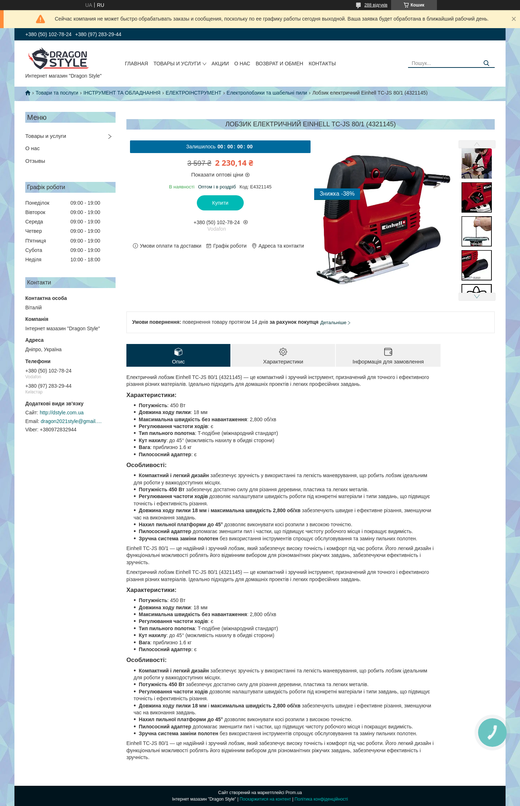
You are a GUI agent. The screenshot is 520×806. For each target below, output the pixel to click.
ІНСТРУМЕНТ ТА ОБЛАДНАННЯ (121, 92)
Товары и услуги (177, 63)
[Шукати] (486, 63)
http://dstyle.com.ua (61, 412)
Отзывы (35, 161)
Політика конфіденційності (321, 799)
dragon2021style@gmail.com (71, 421)
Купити (220, 203)
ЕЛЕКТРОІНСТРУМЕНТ (193, 92)
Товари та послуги (56, 92)
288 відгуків (375, 5)
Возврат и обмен (279, 63)
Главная (136, 63)
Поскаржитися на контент (265, 799)
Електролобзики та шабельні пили (267, 92)
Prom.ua (294, 792)
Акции (220, 63)
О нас (242, 63)
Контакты (322, 63)
